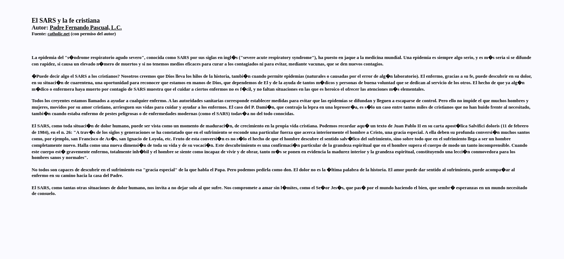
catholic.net (58, 33)
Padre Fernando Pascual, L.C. (86, 27)
